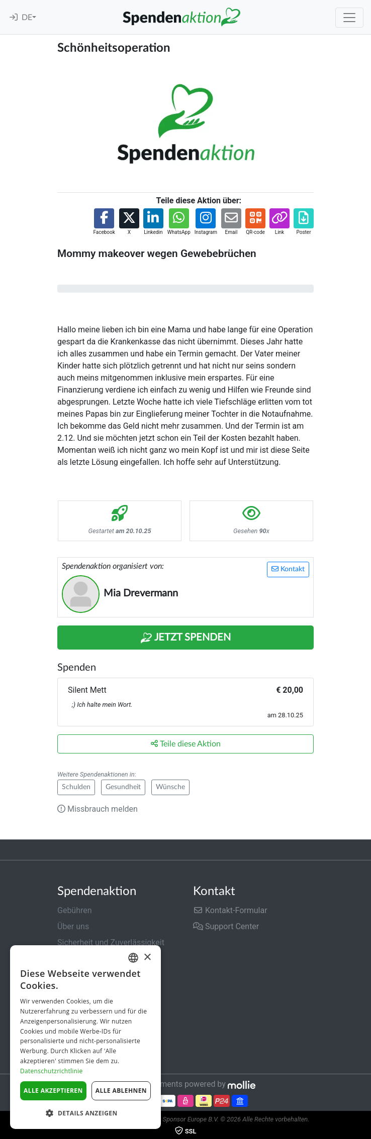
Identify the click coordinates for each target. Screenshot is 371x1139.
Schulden (76, 787)
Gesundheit (123, 787)
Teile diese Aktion (186, 743)
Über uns (73, 926)
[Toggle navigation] (349, 18)
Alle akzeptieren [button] (53, 1090)
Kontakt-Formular (230, 910)
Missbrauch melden (97, 809)
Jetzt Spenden (185, 638)
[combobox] (133, 958)
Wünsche (170, 787)
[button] (104, 222)
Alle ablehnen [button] (121, 1090)
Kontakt (288, 569)
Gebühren (74, 910)
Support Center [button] (226, 926)
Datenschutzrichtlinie (51, 1071)
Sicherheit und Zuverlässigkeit (110, 942)
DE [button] (27, 18)
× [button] (147, 957)
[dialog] (85, 1037)
